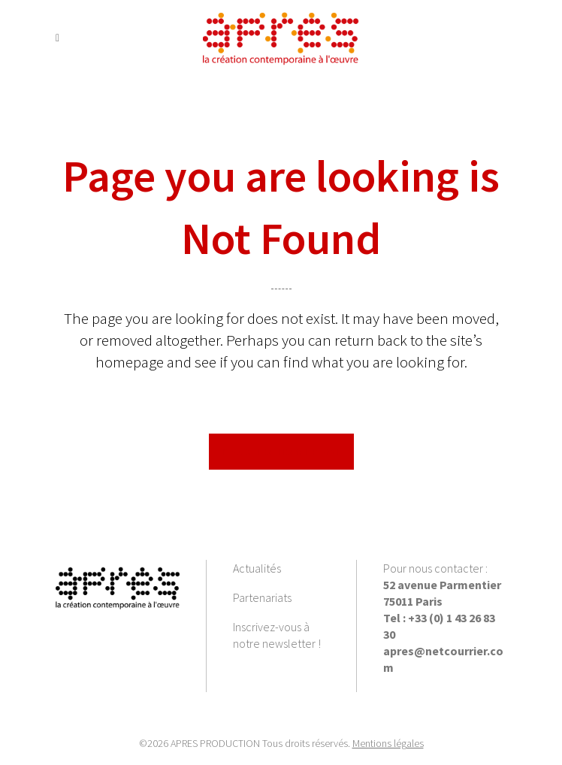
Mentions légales (388, 743)
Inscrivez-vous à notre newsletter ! (277, 635)
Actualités (257, 568)
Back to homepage (281, 451)
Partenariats (262, 597)
